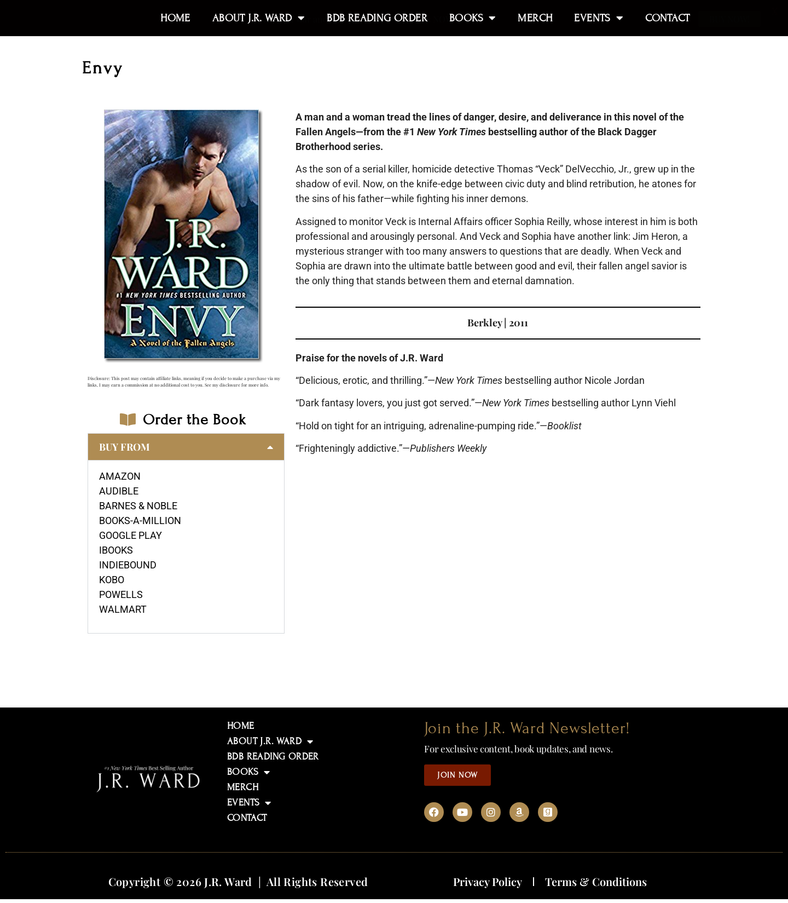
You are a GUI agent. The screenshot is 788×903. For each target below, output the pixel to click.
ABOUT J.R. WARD (270, 741)
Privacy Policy (487, 881)
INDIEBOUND (128, 565)
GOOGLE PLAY (130, 535)
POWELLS (121, 594)
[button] (186, 447)
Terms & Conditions (596, 881)
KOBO (111, 579)
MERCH (242, 787)
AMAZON (120, 476)
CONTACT (247, 818)
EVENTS (249, 802)
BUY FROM (124, 446)
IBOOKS (116, 550)
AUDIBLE (118, 491)
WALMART (123, 609)
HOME (240, 726)
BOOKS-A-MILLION (140, 520)
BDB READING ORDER (273, 756)
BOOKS (248, 772)
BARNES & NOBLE (138, 505)
